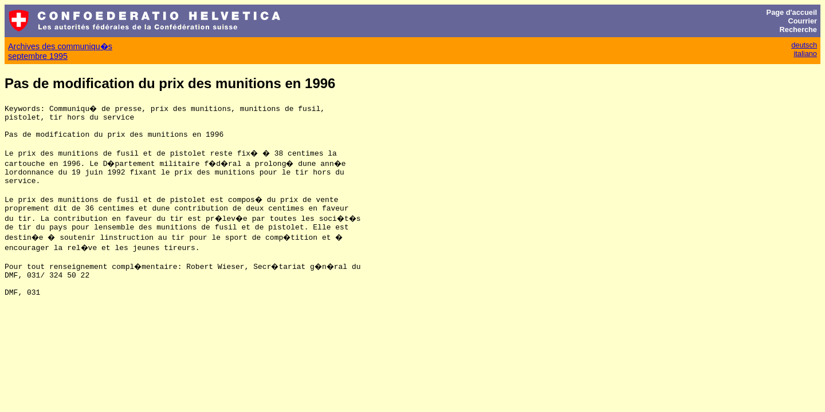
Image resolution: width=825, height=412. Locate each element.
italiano (805, 53)
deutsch (804, 45)
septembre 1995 (38, 56)
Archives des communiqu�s (60, 46)
